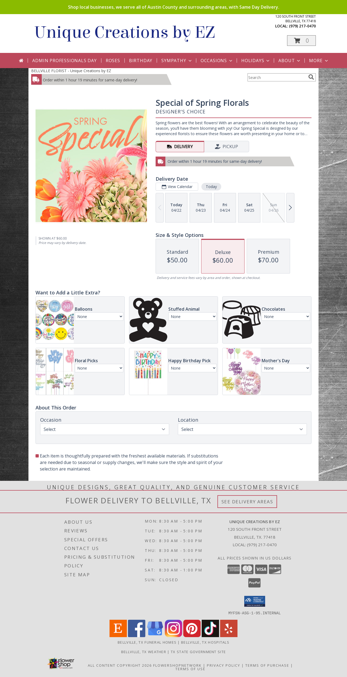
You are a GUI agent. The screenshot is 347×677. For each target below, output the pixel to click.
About (289, 60)
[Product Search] (277, 77)
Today (211, 186)
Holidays (256, 60)
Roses (113, 60)
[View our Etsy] (118, 635)
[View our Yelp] (228, 635)
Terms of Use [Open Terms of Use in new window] (190, 668)
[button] (301, 40)
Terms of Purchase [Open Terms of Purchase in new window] (267, 665)
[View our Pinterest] (192, 635)
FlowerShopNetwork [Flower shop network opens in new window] (177, 665)
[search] (311, 77)
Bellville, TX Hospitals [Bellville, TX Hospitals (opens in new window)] (205, 642)
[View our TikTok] (210, 635)
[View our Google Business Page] (155, 635)
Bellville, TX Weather (143, 651)
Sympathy (176, 60)
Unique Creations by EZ (124, 32)
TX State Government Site (198, 651)
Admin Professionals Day (64, 60)
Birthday (140, 60)
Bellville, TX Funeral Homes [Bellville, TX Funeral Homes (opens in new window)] (147, 642)
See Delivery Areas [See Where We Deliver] (247, 501)
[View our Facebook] (136, 635)
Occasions (217, 60)
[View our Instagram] (173, 635)
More (319, 60)
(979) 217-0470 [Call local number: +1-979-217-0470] (302, 25)
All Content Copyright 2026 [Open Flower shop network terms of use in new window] (120, 665)
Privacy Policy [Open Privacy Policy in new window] (223, 665)
